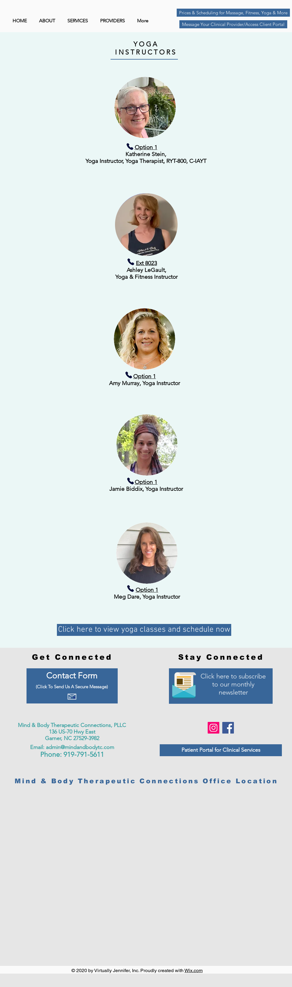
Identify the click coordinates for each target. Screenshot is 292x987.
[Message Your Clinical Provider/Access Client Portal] (233, 24)
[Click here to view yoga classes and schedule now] (144, 630)
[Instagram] (213, 728)
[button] (114, 20)
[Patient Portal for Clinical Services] (221, 750)
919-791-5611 (83, 755)
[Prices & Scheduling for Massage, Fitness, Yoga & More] (233, 13)
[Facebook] (228, 728)
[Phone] (143, 146)
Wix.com (193, 970)
